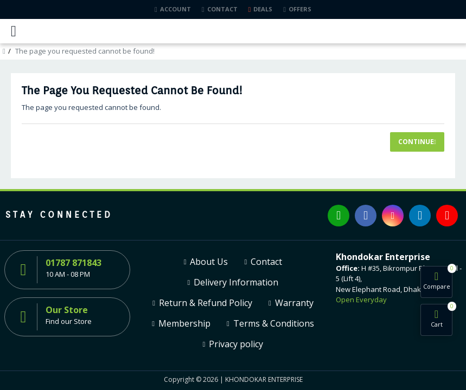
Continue (416, 141)
